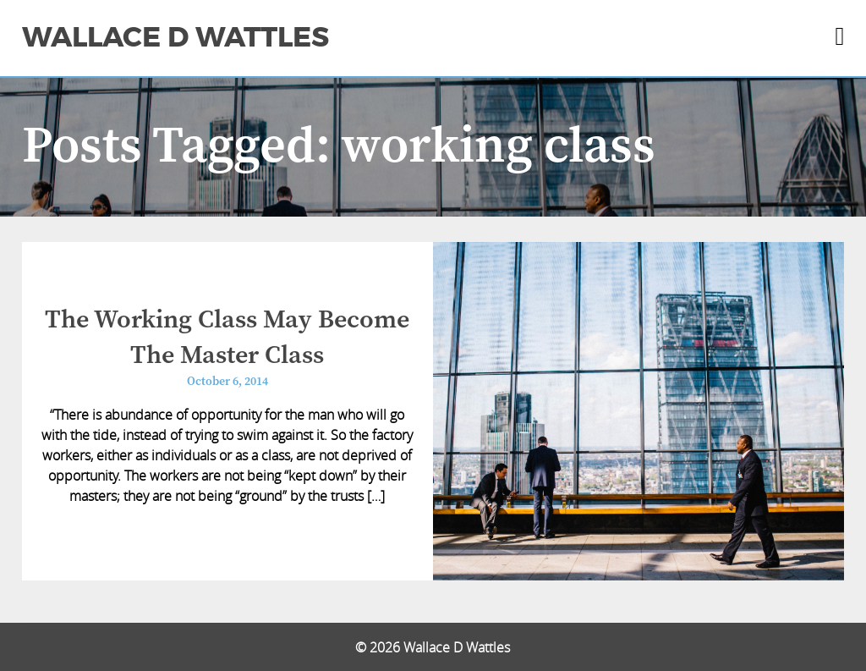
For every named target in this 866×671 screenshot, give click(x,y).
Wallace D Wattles (175, 37)
